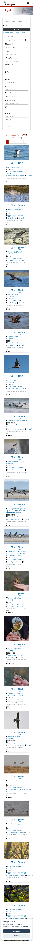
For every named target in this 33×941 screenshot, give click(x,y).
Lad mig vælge (24, 926)
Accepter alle (16, 931)
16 (25, 142)
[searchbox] (17, 82)
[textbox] (16, 54)
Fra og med (9, 36)
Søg (16, 29)
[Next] (22, 142)
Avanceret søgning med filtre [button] (14, 33)
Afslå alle (16, 935)
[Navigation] (28, 3)
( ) (14, 513)
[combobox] (16, 54)
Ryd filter (8, 126)
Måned (7, 51)
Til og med (9, 44)
